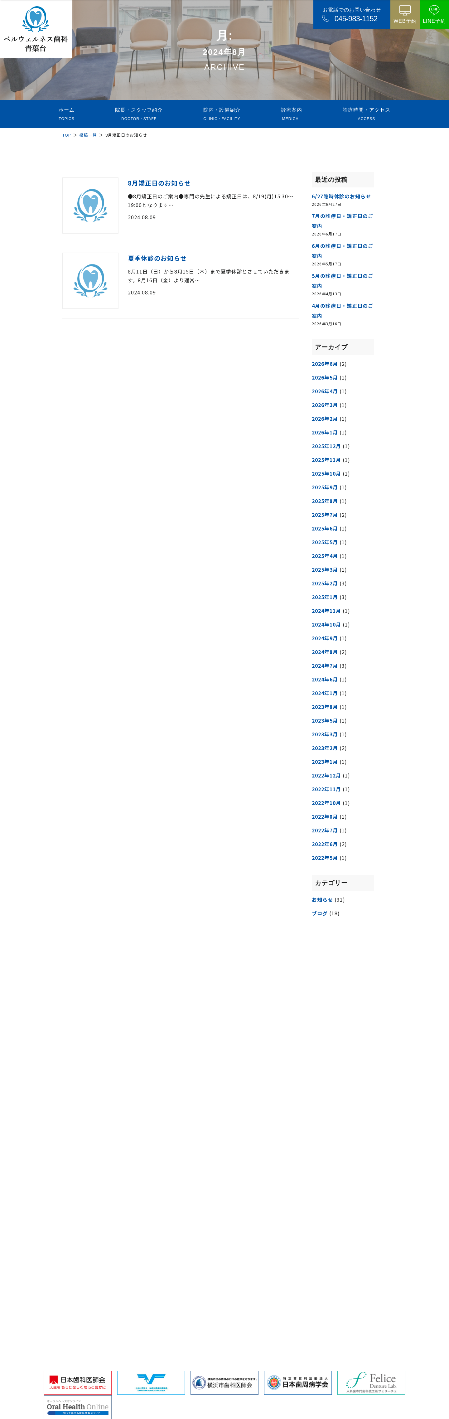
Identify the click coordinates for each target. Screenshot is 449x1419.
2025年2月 (325, 583)
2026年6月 (325, 363)
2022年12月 (326, 775)
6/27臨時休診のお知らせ (341, 196)
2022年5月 (325, 857)
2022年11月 (326, 789)
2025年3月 (325, 569)
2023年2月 (325, 748)
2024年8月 (325, 652)
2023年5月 (325, 720)
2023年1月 (325, 761)
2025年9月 (325, 487)
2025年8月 (325, 501)
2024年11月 (326, 610)
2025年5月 (325, 542)
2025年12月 (326, 446)
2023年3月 (325, 734)
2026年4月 (325, 391)
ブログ (320, 913)
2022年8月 (325, 816)
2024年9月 (325, 638)
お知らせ (322, 899)
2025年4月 (325, 555)
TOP (66, 135)
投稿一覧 (88, 135)
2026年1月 (325, 432)
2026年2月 (325, 418)
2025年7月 (325, 514)
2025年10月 (326, 473)
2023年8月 (325, 706)
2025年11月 (326, 459)
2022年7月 (325, 830)
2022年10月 (326, 802)
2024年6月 (325, 679)
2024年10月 (326, 624)
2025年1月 (325, 597)
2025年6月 (325, 528)
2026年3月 (325, 405)
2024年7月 (325, 665)
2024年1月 (325, 693)
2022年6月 (325, 844)
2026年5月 (325, 377)
